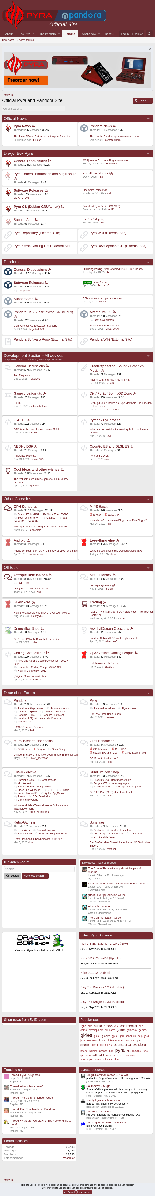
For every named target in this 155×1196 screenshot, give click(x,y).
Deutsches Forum (19, 693)
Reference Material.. (25, 455)
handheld (130, 1036)
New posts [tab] (88, 862)
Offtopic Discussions (31, 575)
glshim (106, 1036)
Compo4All (22, 290)
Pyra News (22, 126)
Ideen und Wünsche (27, 789)
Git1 (102, 222)
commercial (128, 1026)
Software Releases (29, 190)
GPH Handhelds (102, 741)
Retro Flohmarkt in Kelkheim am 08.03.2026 (38, 839)
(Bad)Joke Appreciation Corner (31, 588)
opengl (94, 1044)
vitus (109, 795)
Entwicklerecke (25, 772)
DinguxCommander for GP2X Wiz (107, 1075)
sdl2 (101, 1055)
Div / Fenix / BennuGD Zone (111, 393)
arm (90, 1026)
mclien (103, 301)
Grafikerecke (47, 780)
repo (145, 1051)
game (121, 1030)
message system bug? (102, 585)
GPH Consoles (25, 506)
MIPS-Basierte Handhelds (33, 741)
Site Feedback (100, 575)
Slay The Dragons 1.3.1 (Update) (102, 1002)
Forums (70, 33)
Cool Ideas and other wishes (36, 469)
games (143, 1030)
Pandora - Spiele (25, 711)
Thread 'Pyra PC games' (25, 1075)
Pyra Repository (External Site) (37, 233)
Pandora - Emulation (53, 711)
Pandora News (101, 126)
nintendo (112, 1040)
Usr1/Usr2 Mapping (93, 219)
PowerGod (112, 163)
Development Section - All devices (33, 355)
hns (101, 176)
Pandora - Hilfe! (24, 715)
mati (107, 459)
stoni (109, 761)
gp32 (115, 1036)
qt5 (128, 1050)
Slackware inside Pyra (95, 189)
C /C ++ (19, 420)
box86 (108, 1026)
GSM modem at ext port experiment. (103, 298)
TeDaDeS (35, 378)
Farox (33, 432)
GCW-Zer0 (112, 514)
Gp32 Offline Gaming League (112, 653)
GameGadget (57, 749)
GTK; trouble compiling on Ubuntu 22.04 (36, 429)
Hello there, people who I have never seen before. (42, 612)
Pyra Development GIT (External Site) (118, 246)
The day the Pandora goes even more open (114, 136)
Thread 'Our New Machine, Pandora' (32, 1109)
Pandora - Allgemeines (28, 708)
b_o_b (110, 272)
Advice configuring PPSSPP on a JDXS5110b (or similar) (46, 550)
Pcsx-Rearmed (96, 282)
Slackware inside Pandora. (105, 325)
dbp (141, 1026)
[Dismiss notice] (149, 49)
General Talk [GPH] (26, 514)
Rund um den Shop (104, 772)
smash (120, 1055)
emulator (110, 1030)
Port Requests (22, 375)
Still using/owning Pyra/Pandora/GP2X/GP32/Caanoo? (113, 269)
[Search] (149, 33)
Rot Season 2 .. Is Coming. (105, 663)
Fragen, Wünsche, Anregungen (109, 783)
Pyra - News (127, 708)
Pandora (11, 262)
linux (102, 1040)
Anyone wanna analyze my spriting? (110, 379)
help (140, 1036)
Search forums (25, 40)
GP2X (19, 521)
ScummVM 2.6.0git (98, 1086)
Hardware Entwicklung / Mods (32, 786)
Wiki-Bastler (22, 721)
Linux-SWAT (113, 328)
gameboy (132, 1030)
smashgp (131, 1055)
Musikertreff (22, 783)
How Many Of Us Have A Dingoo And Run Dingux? (118, 520)
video (117, 1059)
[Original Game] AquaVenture (30, 676)
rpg (82, 1055)
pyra (120, 1050)
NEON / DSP (23, 446)
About (9, 33)
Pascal (19, 796)
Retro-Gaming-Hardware (51, 833)
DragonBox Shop (26, 628)
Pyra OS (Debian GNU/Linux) (37, 207)
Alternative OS (100, 312)
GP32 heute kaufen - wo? (104, 758)
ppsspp (103, 1051)
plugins (93, 1051)
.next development (102, 319)
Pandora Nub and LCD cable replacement (113, 638)
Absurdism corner (99, 906)
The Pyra (24, 33)
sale (88, 1055)
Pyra (93, 700)
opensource (122, 1044)
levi (109, 436)
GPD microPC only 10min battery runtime (37, 639)
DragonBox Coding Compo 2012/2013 (37, 667)
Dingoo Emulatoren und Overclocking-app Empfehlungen (46, 754)
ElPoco (37, 139)
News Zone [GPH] (55, 514)
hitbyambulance (39, 406)
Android (19, 540)
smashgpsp (86, 1059)
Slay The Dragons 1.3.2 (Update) (102, 987)
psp (111, 1051)
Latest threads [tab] (107, 862)
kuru (113, 554)
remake (136, 1051)
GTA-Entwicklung (40, 796)
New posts (8, 40)
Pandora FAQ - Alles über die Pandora (37, 718)
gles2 (97, 1036)
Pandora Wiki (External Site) (111, 339)
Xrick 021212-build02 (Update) (100, 958)
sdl (94, 1055)
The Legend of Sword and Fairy (106, 1122)
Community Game (26, 799)
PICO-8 (18, 403)
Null (39, 592)
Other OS (21, 198)
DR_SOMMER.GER (103, 836)
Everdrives (22, 830)
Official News (15, 118)
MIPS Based (99, 506)
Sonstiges (97, 822)
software (107, 1059)
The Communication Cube (104, 917)
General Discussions (30, 161)
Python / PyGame (103, 420)
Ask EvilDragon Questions (109, 628)
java (82, 1040)
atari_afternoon (39, 758)
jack (146, 1036)
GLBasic (62, 789)
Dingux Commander (98, 1111)
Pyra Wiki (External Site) (108, 233)
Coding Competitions (29, 653)
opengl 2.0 (106, 1044)
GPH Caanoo (99, 749)
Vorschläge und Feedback (106, 833)
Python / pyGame (52, 793)
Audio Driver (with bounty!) (98, 173)
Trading (96, 602)
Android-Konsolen (45, 830)
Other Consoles (17, 499)
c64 (116, 1026)
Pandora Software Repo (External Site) (43, 339)
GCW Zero (22, 749)
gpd (122, 1036)
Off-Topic (97, 830)
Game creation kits (28, 393)
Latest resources (92, 1069)
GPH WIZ (118, 749)
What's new (89, 33)
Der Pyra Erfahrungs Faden (105, 713)
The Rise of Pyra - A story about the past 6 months (42, 136)
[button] (33, 33)
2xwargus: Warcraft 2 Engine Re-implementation (41, 526)
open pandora (126, 1040)
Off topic (11, 567)
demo (83, 1030)
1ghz (83, 1026)
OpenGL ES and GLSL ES (109, 446)
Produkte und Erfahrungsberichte (110, 780)
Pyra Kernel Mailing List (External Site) (43, 246)
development (96, 1030)
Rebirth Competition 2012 (30, 670)
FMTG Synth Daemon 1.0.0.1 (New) (104, 943)
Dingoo (95, 514)
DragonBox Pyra (18, 153)
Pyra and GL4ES (99, 455)
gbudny (34, 485)
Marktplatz (134, 833)
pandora (139, 1044)
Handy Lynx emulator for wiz (104, 1100)
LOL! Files (21, 582)
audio (98, 1026)
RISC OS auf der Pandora (28, 727)
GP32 (33, 521)
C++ (48, 789)
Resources (111, 33)
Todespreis (35, 529)
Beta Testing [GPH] (26, 517)
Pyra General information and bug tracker (45, 174)
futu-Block (36, 679)
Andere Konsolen (119, 830)
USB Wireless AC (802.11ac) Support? (35, 325)
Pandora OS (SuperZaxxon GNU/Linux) (43, 312)
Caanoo (48, 517)
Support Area (23, 220)
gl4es (86, 1035)
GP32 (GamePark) (133, 752)
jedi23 (111, 209)
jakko (122, 618)
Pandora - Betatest (51, 715)
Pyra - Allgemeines (102, 708)
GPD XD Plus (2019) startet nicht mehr (111, 792)
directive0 (111, 641)
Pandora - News (57, 708)
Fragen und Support (127, 786)
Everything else (102, 540)
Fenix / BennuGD (25, 793)
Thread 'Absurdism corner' (26, 1086)
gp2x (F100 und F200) (104, 752)
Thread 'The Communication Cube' (31, 1097)
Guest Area (22, 602)
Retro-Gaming (24, 822)
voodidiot (69, 1157)
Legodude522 (36, 329)
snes (98, 1059)
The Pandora (47, 33)
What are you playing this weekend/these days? (116, 550)
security (110, 1055)
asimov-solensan (39, 554)
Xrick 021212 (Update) (95, 972)
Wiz (63, 517)
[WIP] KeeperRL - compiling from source (105, 160)
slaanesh (110, 666)
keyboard (92, 1040)
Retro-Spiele (23, 833)
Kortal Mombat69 (39, 811)
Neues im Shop (100, 786)
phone (83, 1051)
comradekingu (113, 139)
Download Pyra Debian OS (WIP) (101, 206)
